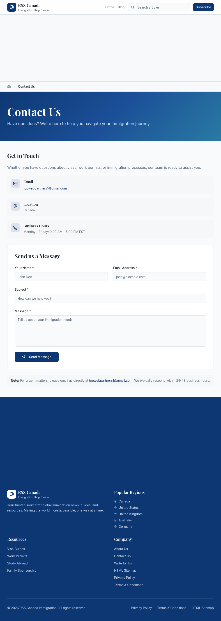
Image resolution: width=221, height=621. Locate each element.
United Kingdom (128, 514)
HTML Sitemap (125, 570)
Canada (122, 501)
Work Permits (17, 556)
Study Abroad (17, 563)
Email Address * (125, 268)
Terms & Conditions (128, 585)
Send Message (36, 357)
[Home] (9, 86)
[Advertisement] (110, 48)
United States (126, 507)
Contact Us (122, 556)
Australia (123, 520)
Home (109, 7)
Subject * (22, 289)
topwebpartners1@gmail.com (45, 188)
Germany (123, 526)
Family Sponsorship (22, 570)
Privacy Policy (124, 578)
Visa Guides (16, 549)
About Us (121, 549)
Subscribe (203, 7)
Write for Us (123, 563)
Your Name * (24, 268)
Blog (121, 7)
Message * (23, 311)
